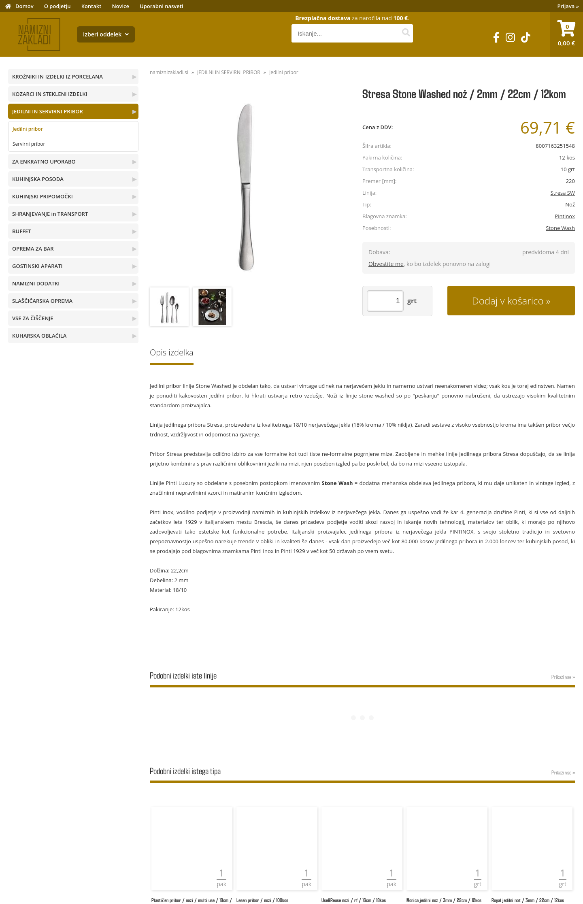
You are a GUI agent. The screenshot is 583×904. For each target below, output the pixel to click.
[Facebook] (496, 37)
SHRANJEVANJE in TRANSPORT (50, 213)
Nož (570, 204)
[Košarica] (566, 34)
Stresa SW (563, 192)
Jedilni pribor (28, 128)
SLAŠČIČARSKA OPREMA (42, 300)
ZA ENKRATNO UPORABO (44, 161)
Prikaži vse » (563, 676)
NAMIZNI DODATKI (36, 283)
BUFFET (21, 231)
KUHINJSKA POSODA (38, 179)
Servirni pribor (29, 143)
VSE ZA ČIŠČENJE (32, 318)
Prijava (568, 6)
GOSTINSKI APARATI (37, 266)
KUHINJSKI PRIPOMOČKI (42, 196)
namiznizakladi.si (169, 72)
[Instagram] (510, 37)
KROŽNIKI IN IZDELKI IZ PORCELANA (57, 76)
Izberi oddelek (106, 34)
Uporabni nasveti (161, 6)
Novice (120, 6)
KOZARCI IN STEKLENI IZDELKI (49, 94)
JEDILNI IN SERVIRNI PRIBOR (47, 111)
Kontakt (91, 6)
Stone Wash (560, 228)
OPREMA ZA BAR (33, 248)
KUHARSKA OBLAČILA (39, 335)
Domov (24, 6)
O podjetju (57, 6)
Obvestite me (386, 264)
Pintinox (565, 216)
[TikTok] (525, 37)
